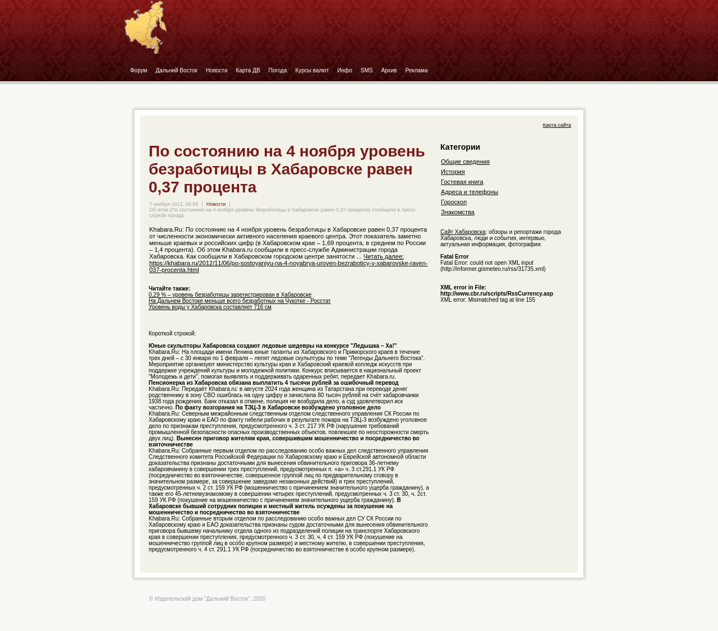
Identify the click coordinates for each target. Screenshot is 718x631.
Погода (278, 70)
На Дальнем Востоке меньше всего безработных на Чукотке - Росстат (240, 301)
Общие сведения (465, 161)
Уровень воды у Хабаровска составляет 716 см (210, 307)
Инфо (344, 70)
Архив (389, 70)
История (453, 171)
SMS (367, 70)
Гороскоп (454, 202)
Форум (138, 70)
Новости (217, 70)
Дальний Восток (176, 70)
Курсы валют (312, 70)
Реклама (416, 70)
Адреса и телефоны (469, 191)
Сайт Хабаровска (463, 232)
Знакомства (458, 212)
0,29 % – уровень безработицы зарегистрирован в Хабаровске (230, 295)
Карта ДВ (248, 70)
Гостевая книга (462, 181)
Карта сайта (557, 125)
